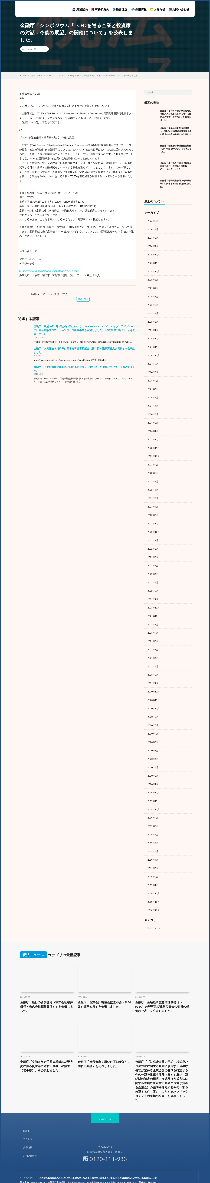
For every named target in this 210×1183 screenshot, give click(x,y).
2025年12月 (154, 254)
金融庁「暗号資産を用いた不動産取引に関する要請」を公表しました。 (175, 183)
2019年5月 (153, 840)
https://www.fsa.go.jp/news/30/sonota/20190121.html (49, 270)
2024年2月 (153, 419)
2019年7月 (153, 823)
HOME (26, 1118)
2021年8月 (153, 617)
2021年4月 (153, 650)
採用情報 (139, 9)
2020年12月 (154, 683)
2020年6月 (153, 732)
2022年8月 (153, 542)
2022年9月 (153, 534)
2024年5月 (153, 394)
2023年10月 (154, 452)
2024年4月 (153, 402)
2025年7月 (153, 287)
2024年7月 (153, 377)
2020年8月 (153, 716)
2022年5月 (153, 559)
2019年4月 (153, 848)
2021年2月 (153, 666)
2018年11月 (154, 889)
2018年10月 (154, 897)
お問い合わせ (179, 9)
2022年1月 (153, 592)
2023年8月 (153, 468)
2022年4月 (153, 567)
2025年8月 (153, 278)
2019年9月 (153, 807)
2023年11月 (154, 443)
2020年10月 (154, 699)
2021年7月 (153, 625)
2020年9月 (153, 708)
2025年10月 (154, 270)
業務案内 (80, 9)
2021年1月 (153, 675)
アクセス (27, 1126)
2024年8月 (153, 369)
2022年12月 (154, 518)
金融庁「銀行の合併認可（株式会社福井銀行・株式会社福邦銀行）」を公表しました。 (175, 166)
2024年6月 (153, 386)
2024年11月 (154, 344)
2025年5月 (153, 303)
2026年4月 (153, 229)
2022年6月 (153, 551)
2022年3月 (153, 576)
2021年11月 (154, 600)
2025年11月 (154, 262)
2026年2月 (153, 245)
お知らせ (157, 9)
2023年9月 (153, 460)
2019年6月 (153, 831)
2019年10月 (154, 798)
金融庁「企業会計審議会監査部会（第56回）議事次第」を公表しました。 (176, 148)
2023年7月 (153, 476)
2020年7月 (153, 724)
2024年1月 (153, 427)
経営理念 (120, 9)
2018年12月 (154, 881)
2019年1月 (153, 873)
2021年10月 (154, 609)
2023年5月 (153, 493)
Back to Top (105, 1106)
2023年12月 (154, 435)
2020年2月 (153, 765)
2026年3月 (153, 237)
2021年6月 (153, 633)
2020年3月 (153, 757)
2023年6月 (153, 485)
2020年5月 (153, 741)
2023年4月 (153, 501)
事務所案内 (100, 9)
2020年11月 (154, 691)
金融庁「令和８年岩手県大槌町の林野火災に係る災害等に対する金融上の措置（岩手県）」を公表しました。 (46, 1053)
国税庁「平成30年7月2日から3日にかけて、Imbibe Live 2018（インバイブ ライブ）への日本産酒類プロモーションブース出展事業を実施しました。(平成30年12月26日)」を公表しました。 (84, 330)
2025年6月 (153, 295)
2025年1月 (153, 328)
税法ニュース (39, 49)
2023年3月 (153, 509)
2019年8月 (153, 815)
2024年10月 (154, 353)
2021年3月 (153, 658)
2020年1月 (153, 774)
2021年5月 (153, 642)
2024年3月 (153, 410)
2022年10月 (154, 526)
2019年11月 (154, 790)
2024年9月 (153, 361)
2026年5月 (153, 221)
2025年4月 (153, 311)
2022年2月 (153, 584)
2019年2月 (153, 864)
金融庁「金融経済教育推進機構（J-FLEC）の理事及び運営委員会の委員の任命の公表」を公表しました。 (162, 994)
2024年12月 (154, 336)
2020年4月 (153, 749)
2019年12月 (154, 782)
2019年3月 (153, 856)
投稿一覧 (82, 299)
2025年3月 (153, 320)
